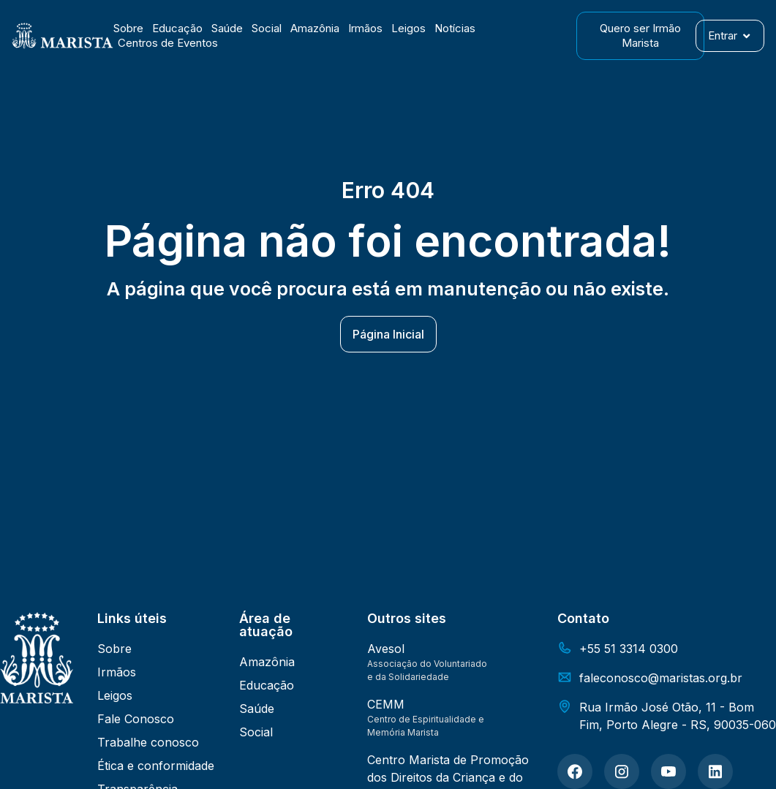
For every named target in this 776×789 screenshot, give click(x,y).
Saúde (227, 28)
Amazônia (314, 28)
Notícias (454, 28)
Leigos (408, 28)
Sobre (128, 28)
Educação (177, 28)
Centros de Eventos (168, 43)
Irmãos (365, 28)
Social (267, 28)
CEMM (385, 704)
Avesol (385, 648)
